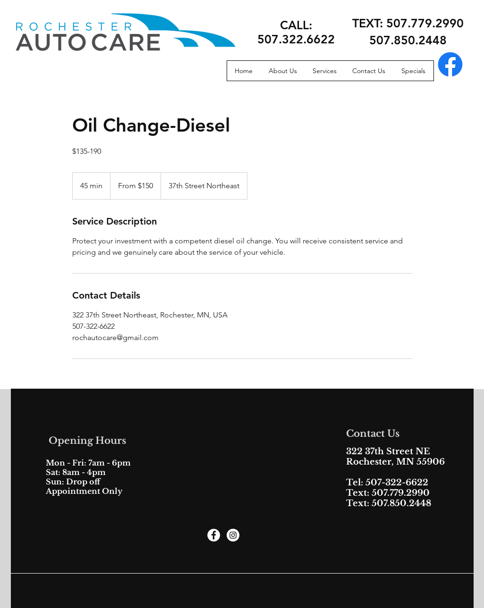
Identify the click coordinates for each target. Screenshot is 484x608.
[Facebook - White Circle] (213, 535)
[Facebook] (450, 64)
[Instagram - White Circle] (233, 535)
